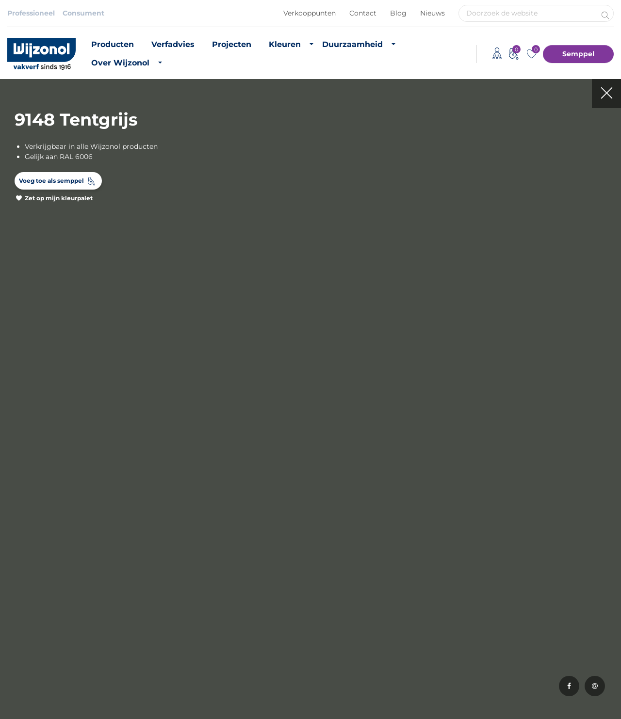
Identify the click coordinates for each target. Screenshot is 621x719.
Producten (112, 44)
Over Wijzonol (120, 62)
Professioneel (31, 13)
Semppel (578, 53)
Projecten (231, 44)
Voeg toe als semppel (51, 180)
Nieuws (432, 13)
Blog (398, 13)
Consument (83, 13)
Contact (362, 13)
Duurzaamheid (352, 44)
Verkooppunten (309, 13)
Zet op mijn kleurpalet (59, 198)
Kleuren (285, 44)
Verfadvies (173, 44)
